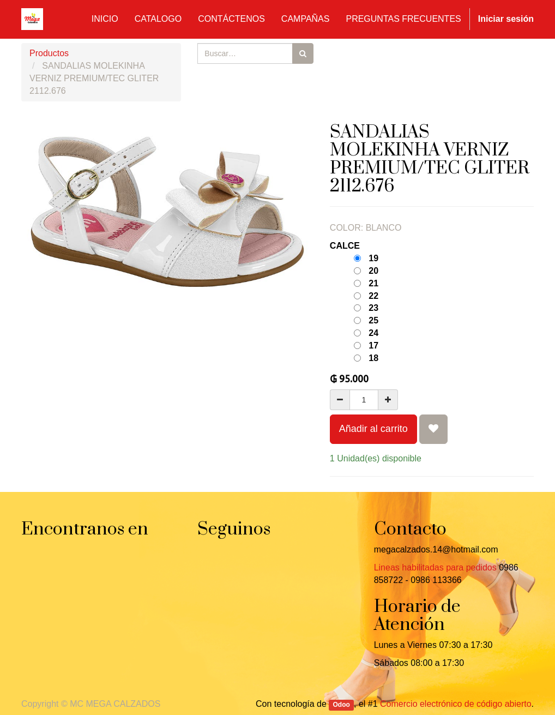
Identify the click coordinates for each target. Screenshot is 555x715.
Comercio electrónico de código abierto (455, 703)
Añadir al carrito (373, 428)
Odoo (341, 704)
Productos (49, 53)
